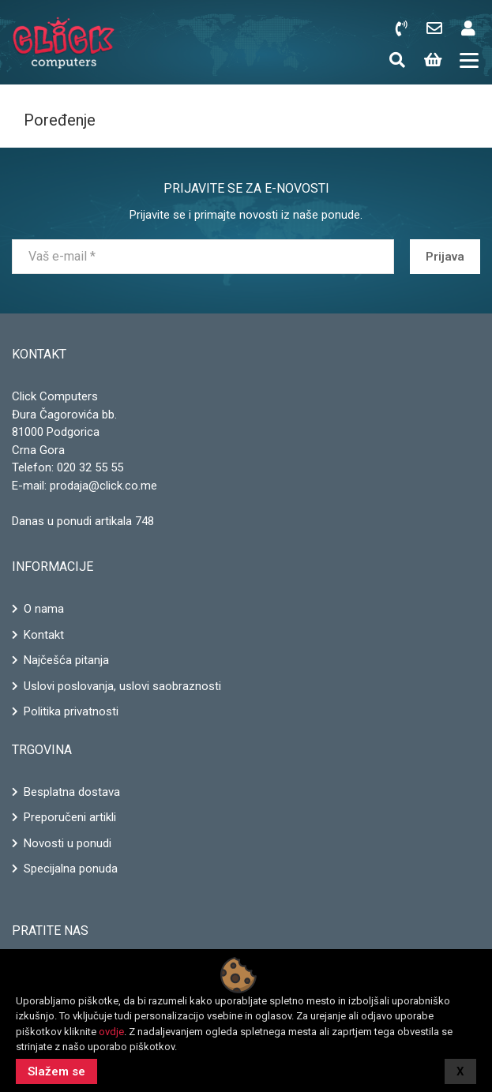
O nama (44, 609)
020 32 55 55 (90, 467)
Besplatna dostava (72, 792)
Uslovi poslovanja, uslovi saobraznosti (122, 686)
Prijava (445, 257)
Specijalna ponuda (71, 868)
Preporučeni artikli (70, 817)
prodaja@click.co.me (103, 485)
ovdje (111, 1032)
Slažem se (56, 1071)
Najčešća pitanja (66, 660)
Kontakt (44, 635)
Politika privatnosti (71, 711)
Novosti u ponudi (67, 843)
